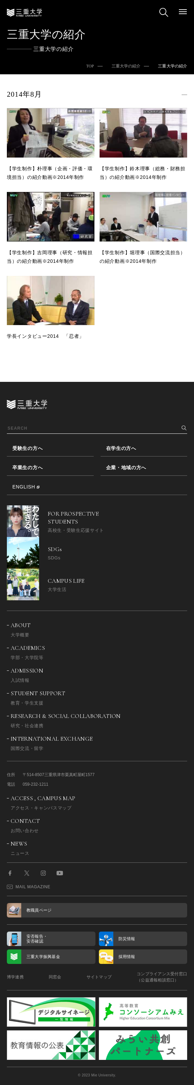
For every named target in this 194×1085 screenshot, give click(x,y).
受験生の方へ (27, 448)
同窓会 (55, 977)
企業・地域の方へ (126, 467)
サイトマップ (99, 977)
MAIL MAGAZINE (28, 887)
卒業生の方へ (27, 467)
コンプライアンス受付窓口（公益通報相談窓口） (162, 976)
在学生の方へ (121, 448)
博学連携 (15, 977)
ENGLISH (23, 487)
